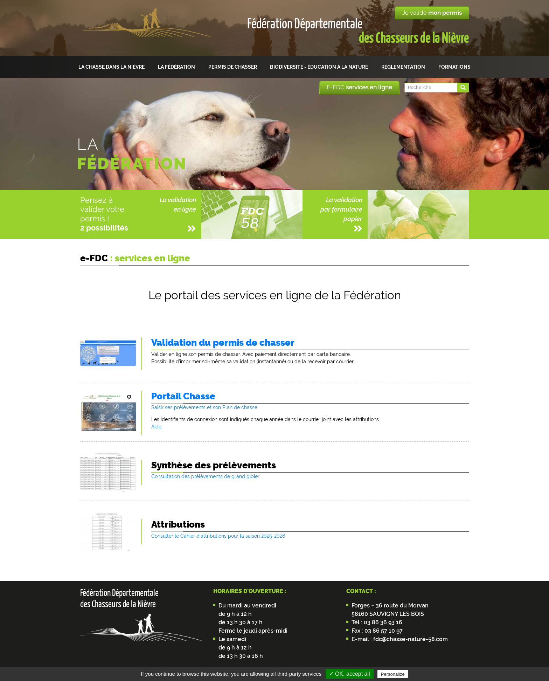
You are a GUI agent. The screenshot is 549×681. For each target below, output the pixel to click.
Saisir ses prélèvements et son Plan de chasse (204, 407)
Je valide (432, 12)
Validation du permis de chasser (222, 342)
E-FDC (359, 87)
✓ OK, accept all (349, 674)
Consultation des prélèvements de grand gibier (205, 476)
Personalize (393, 674)
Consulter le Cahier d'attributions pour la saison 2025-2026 (218, 536)
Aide (156, 426)
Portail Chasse (183, 396)
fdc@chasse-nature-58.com (410, 639)
